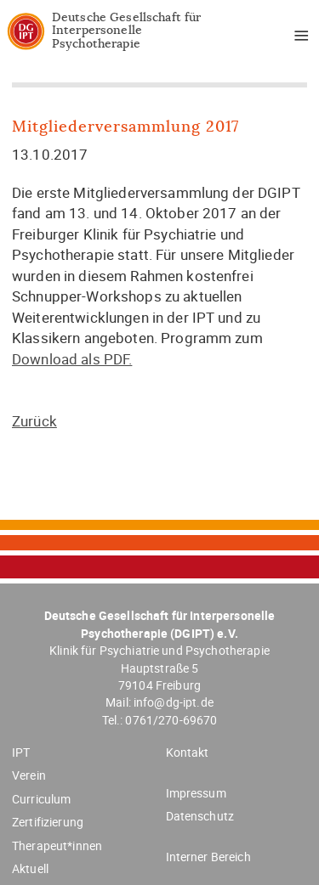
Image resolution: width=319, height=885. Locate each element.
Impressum (196, 793)
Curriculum (41, 799)
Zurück (34, 421)
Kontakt (187, 752)
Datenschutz (200, 816)
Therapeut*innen (57, 845)
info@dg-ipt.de (174, 702)
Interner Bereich (208, 856)
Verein (29, 775)
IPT (21, 752)
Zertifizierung (47, 822)
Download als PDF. (72, 359)
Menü (295, 38)
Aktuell (30, 868)
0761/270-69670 (171, 720)
